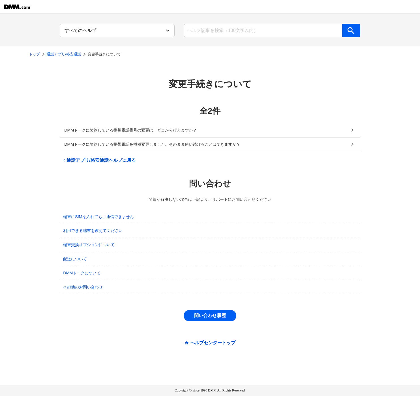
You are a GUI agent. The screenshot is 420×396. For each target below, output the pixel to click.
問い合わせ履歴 (210, 315)
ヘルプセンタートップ (212, 343)
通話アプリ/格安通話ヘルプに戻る (99, 160)
